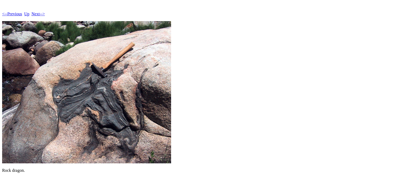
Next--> (38, 14)
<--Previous (12, 14)
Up (27, 14)
